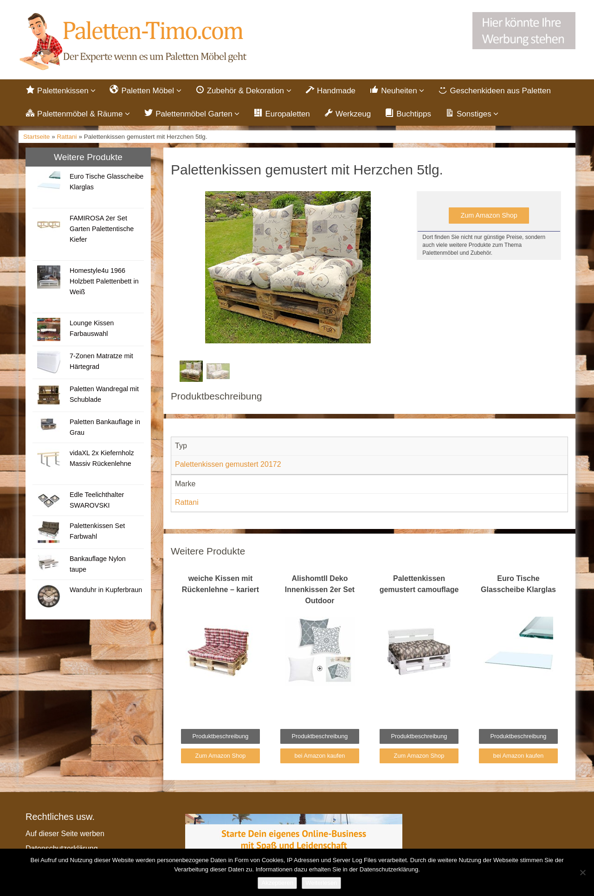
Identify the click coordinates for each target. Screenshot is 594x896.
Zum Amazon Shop (488, 215)
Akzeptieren (277, 882)
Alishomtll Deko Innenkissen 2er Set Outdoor (320, 589)
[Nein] (582, 872)
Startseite (36, 136)
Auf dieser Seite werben (65, 834)
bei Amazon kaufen (320, 755)
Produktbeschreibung (221, 736)
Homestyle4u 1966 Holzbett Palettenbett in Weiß (104, 281)
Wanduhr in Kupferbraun (106, 589)
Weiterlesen (321, 882)
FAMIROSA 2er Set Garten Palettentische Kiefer (102, 228)
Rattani (67, 136)
